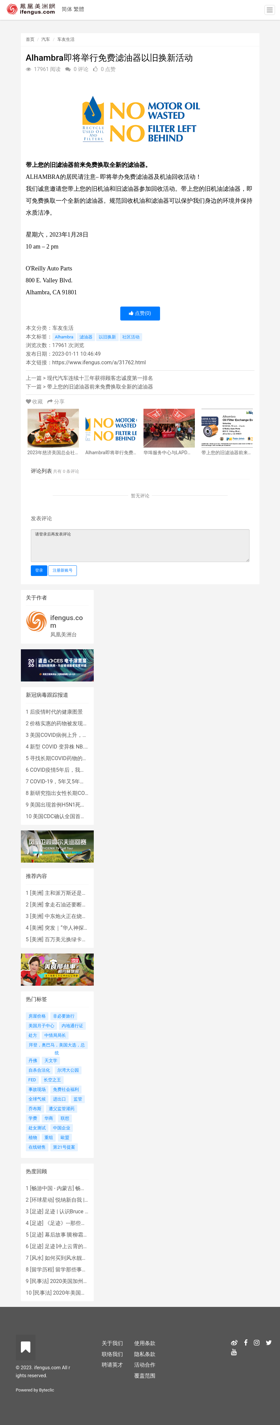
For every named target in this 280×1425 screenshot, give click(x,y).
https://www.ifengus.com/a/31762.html (99, 362)
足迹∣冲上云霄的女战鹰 (72, 1246)
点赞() (140, 313)
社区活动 (131, 336)
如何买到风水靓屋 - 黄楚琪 (76, 1258)
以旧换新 (107, 336)
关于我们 (112, 1343)
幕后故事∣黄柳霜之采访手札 (77, 1235)
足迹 (36, 1211)
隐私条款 (144, 1354)
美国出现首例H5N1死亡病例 (63, 805)
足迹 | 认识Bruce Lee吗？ (74, 1211)
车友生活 (66, 39)
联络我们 (112, 1354)
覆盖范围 (144, 1376)
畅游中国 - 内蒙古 (52, 1188)
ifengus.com (66, 621)
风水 (36, 1258)
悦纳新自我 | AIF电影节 (82, 1200)
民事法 (39, 1281)
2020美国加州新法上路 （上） (86, 1281)
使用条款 (144, 1343)
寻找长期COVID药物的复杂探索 (66, 758)
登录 (39, 570)
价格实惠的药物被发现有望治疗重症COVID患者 (85, 723)
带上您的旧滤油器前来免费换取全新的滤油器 (100, 387)
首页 (30, 39)
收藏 (35, 401)
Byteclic (46, 1390)
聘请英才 (112, 1365)
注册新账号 (63, 570)
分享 (56, 401)
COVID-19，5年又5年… (56, 781)
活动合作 (144, 1365)
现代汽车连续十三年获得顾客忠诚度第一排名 (100, 378)
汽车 (45, 39)
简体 (67, 9)
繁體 (79, 9)
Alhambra (64, 336)
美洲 (36, 893)
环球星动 (42, 1200)
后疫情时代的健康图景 (56, 712)
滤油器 (86, 336)
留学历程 (42, 1269)
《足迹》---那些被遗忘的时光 (79, 1223)
